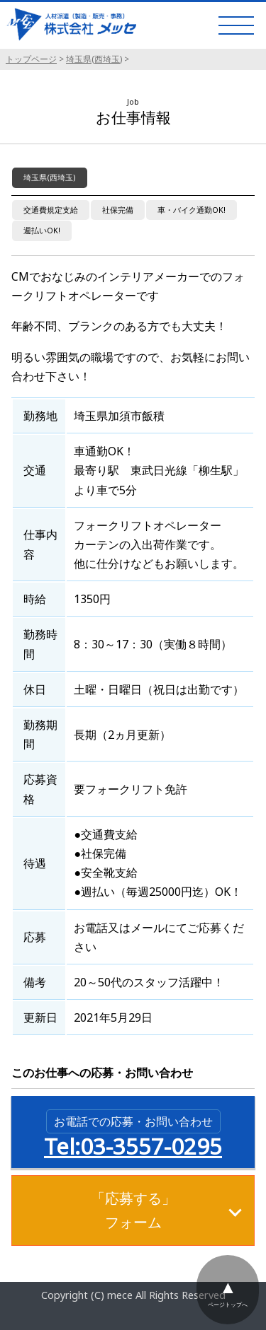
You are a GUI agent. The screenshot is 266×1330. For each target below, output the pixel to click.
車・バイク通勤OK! (191, 209)
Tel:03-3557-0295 (133, 1134)
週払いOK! (41, 230)
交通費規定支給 (50, 209)
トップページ (31, 59)
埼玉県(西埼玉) (94, 59)
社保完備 (117, 209)
